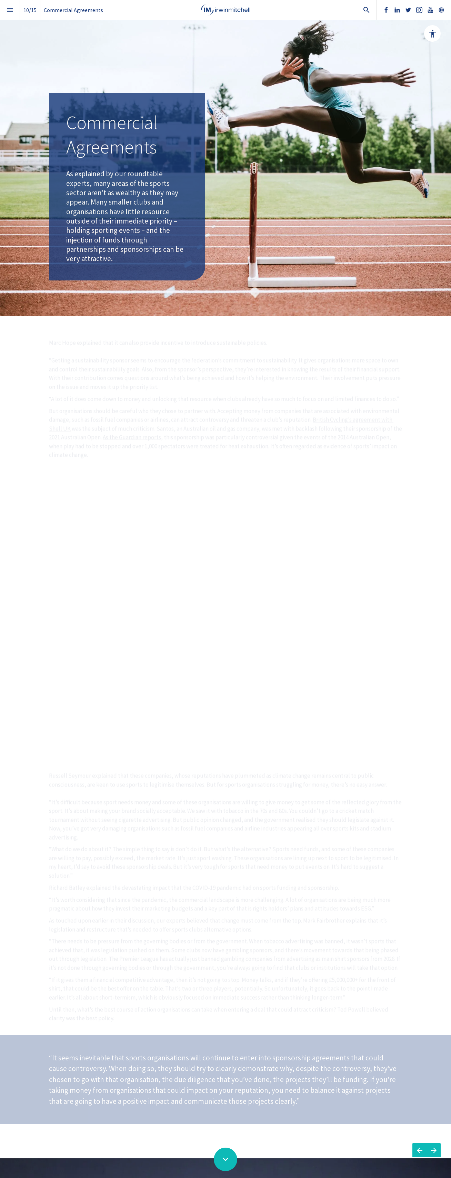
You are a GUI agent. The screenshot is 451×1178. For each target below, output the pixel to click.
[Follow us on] (441, 10)
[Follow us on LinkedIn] (397, 10)
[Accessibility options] (432, 33)
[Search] (366, 10)
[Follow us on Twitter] (408, 10)
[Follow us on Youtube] (430, 10)
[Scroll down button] (225, 1159)
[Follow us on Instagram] (419, 10)
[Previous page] (419, 1150)
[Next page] (434, 1150)
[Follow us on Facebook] (386, 10)
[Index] (10, 10)
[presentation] (225, 158)
